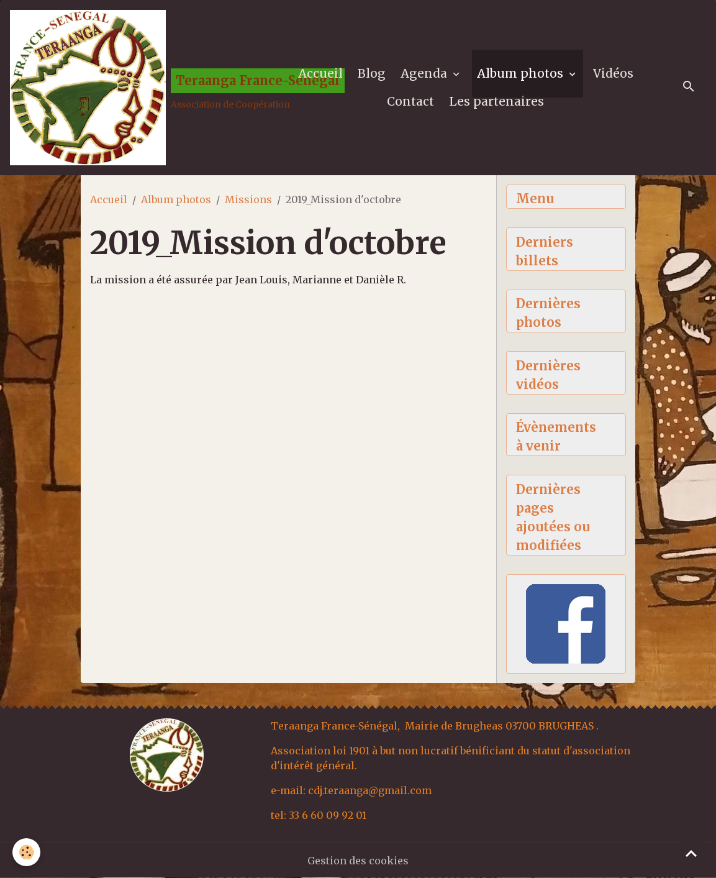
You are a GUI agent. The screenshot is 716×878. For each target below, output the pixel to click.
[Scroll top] (691, 853)
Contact (410, 101)
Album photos (521, 73)
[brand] (137, 87)
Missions (248, 199)
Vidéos (613, 73)
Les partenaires (496, 101)
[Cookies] (26, 852)
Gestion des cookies (358, 860)
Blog (372, 73)
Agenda (425, 73)
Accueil (320, 73)
